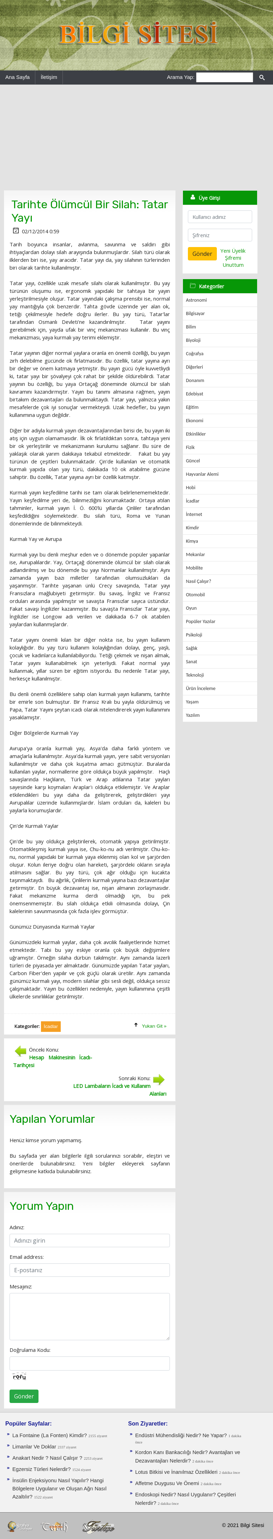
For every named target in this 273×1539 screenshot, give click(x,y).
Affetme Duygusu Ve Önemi (167, 1483)
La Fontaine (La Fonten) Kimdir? (49, 1435)
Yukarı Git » (154, 1026)
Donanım (195, 380)
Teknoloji (195, 675)
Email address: (27, 1256)
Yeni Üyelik (232, 250)
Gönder (24, 1396)
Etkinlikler (196, 434)
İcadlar (192, 501)
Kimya (192, 541)
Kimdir (192, 528)
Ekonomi (194, 421)
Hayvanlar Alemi (202, 474)
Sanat (191, 662)
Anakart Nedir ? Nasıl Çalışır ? (47, 1458)
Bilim (191, 327)
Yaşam (192, 702)
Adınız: (17, 1227)
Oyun (191, 608)
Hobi (190, 488)
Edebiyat (194, 394)
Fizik (190, 447)
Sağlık (191, 648)
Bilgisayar (195, 313)
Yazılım (193, 715)
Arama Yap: (181, 77)
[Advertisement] (136, 137)
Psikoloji (194, 635)
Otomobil (195, 595)
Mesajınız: (21, 1286)
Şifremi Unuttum (233, 261)
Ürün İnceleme (200, 688)
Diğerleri (194, 367)
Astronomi (196, 300)
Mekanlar (195, 555)
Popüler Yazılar (200, 621)
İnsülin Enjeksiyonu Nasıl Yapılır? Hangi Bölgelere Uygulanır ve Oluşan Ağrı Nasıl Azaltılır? (59, 1489)
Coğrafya (194, 354)
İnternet (194, 514)
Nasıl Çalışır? (198, 581)
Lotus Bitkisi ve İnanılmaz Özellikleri (176, 1472)
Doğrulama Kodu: (30, 1349)
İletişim (49, 77)
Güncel (193, 461)
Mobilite (194, 568)
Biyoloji (193, 340)
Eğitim (192, 407)
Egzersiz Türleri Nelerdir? (41, 1469)
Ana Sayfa (17, 77)
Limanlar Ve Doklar (34, 1446)
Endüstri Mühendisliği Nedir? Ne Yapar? (181, 1435)
